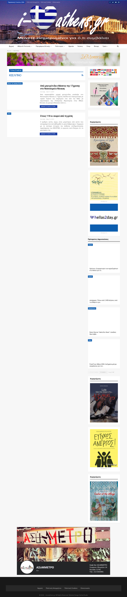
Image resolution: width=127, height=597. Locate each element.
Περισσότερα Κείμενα (103, 46)
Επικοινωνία (56, 2)
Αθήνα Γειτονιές (24, 46)
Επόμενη (103, 372)
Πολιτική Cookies (46, 2)
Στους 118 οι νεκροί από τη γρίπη (56, 116)
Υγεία (9, 113)
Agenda (72, 46)
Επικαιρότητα (92, 308)
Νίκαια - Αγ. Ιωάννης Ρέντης (15, 83)
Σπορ (90, 46)
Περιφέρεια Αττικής (43, 46)
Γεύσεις (81, 46)
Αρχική (11, 46)
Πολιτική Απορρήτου (33, 2)
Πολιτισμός (60, 46)
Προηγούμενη (93, 372)
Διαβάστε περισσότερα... (48, 106)
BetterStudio (83, 595)
